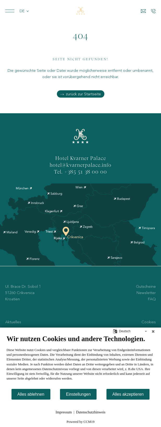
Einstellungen (78, 394)
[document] (80, 361)
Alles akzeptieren (128, 394)
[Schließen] (153, 331)
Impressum (64, 412)
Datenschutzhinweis (90, 412)
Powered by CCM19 (80, 422)
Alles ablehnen (30, 394)
